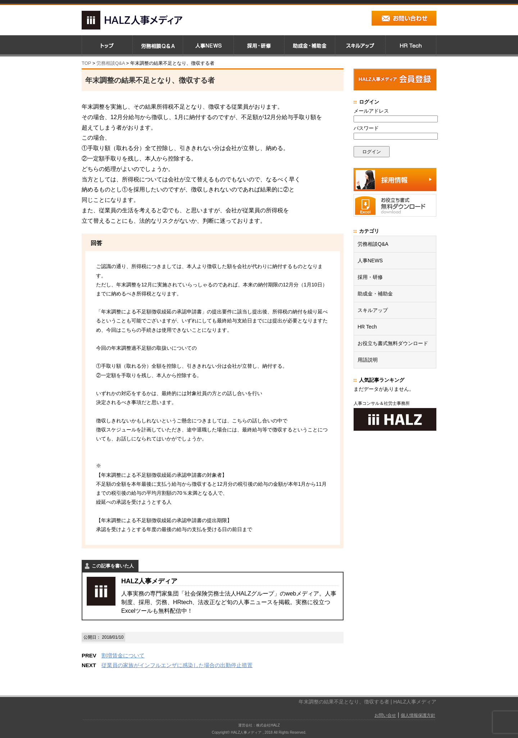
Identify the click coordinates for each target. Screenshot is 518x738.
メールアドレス (371, 111)
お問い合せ (385, 715)
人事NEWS (370, 260)
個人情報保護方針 (418, 715)
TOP (86, 63)
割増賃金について (123, 655)
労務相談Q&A (110, 63)
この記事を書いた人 (113, 566)
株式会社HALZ (268, 725)
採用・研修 (370, 277)
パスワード (366, 128)
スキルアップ (373, 310)
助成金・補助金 (375, 293)
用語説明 (368, 360)
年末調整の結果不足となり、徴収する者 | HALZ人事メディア (367, 702)
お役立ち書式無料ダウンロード (393, 343)
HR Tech (367, 327)
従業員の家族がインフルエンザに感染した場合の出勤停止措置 (177, 665)
